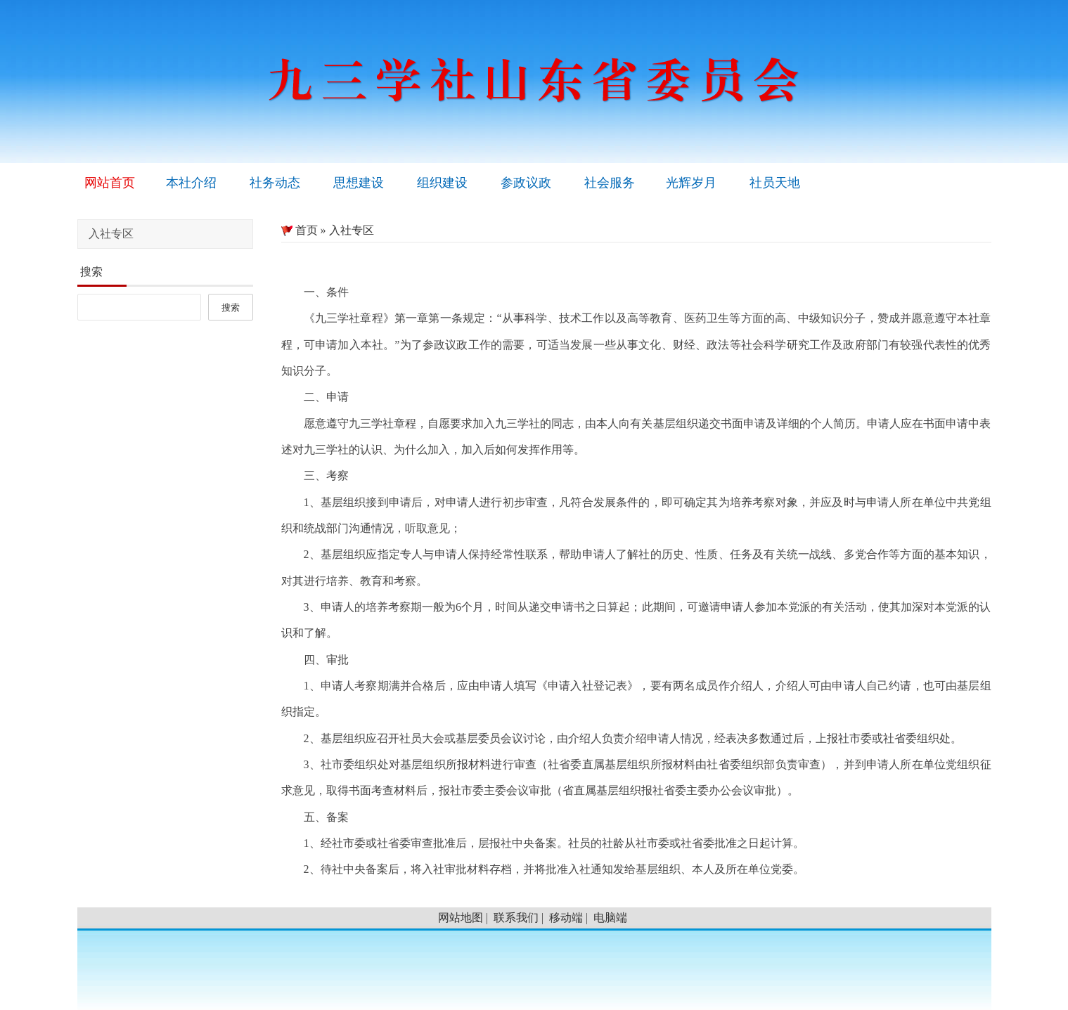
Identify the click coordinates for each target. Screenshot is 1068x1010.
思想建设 (358, 183)
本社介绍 (191, 183)
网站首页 (109, 183)
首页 (299, 230)
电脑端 (610, 918)
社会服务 (609, 183)
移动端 (566, 918)
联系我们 (516, 918)
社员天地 (774, 183)
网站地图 (460, 918)
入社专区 (351, 230)
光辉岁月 (691, 183)
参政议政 (526, 183)
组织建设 (442, 183)
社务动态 (275, 183)
